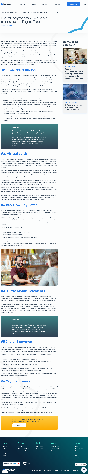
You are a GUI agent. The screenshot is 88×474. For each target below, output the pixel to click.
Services (22, 4)
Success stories (55, 449)
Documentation (40, 446)
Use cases (21, 443)
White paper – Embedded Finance (59, 451)
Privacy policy (75, 470)
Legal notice (66, 470)
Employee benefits (22, 451)
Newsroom (78, 457)
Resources (57, 4)
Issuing (4, 449)
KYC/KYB (5, 455)
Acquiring (5, 451)
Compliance (78, 451)
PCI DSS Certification (80, 449)
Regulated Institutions (23, 449)
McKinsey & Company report (19, 41)
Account (5, 446)
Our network (78, 453)
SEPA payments (6, 453)
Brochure (53, 453)
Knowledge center (14, 12)
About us (77, 446)
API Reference (39, 449)
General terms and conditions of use (52, 470)
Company (78, 443)
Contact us (73, 4)
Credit (4, 457)
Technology (10, 25)
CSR (76, 455)
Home (2, 12)
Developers (45, 4)
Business (33, 4)
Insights (7, 12)
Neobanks (20, 446)
